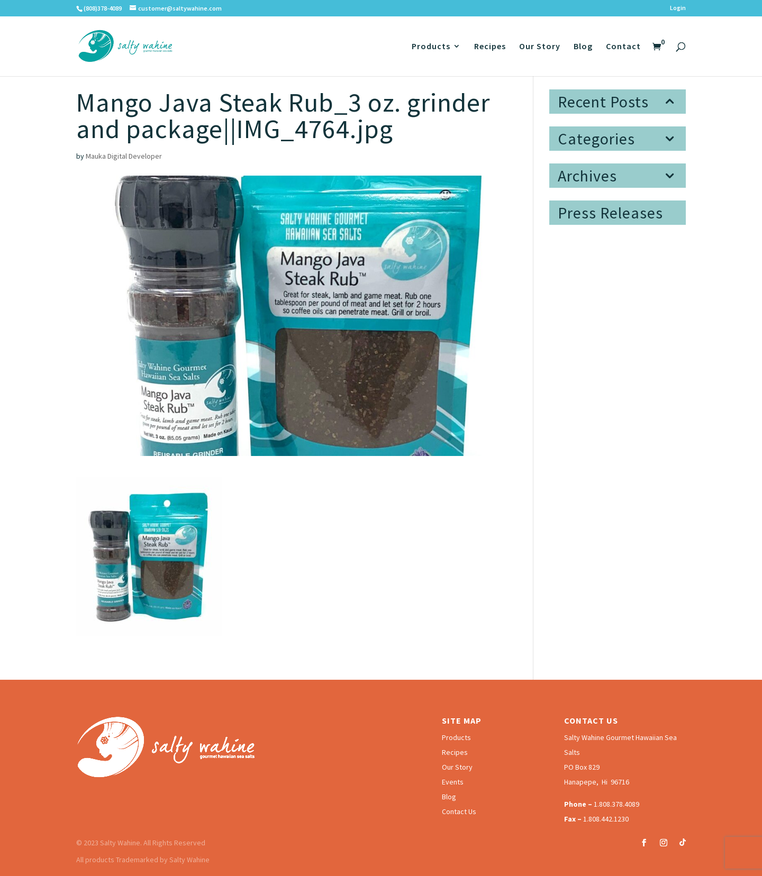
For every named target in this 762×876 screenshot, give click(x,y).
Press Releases (610, 213)
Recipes (490, 46)
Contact (623, 46)
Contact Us (459, 811)
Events (453, 782)
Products (431, 46)
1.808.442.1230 (606, 819)
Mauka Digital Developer (124, 156)
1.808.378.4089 (616, 804)
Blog (583, 46)
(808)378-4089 (103, 8)
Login (678, 8)
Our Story (539, 46)
